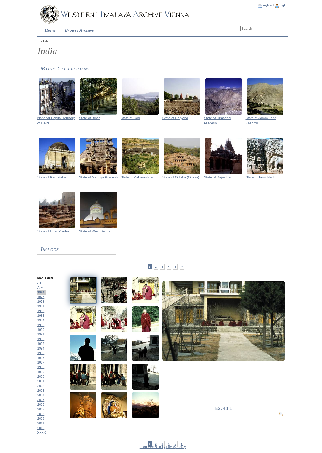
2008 (41, 414)
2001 (41, 381)
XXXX (41, 433)
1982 (41, 311)
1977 (41, 297)
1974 (41, 292)
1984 (41, 320)
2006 (41, 404)
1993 (41, 344)
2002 (41, 386)
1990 (41, 330)
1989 (41, 325)
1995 (41, 353)
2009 (41, 418)
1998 (41, 367)
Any (40, 287)
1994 (41, 348)
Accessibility (156, 447)
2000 (41, 376)
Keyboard (268, 5)
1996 (41, 358)
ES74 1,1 (223, 408)
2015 (41, 428)
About (144, 447)
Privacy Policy (176, 447)
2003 (41, 390)
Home (50, 30)
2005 (41, 400)
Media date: (46, 278)
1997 (41, 362)
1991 (41, 334)
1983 (41, 316)
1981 (41, 306)
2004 (41, 395)
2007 (41, 409)
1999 (41, 372)
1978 (41, 301)
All (39, 283)
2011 (41, 423)
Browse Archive (79, 30)
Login (282, 5)
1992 (41, 339)
